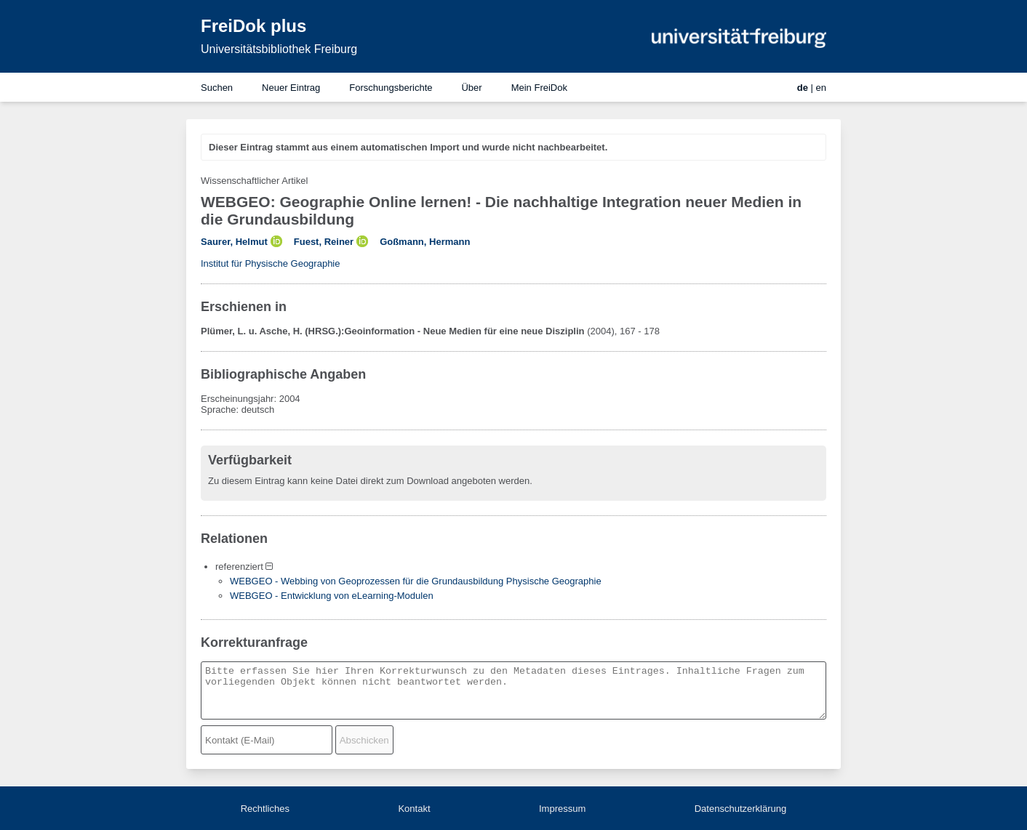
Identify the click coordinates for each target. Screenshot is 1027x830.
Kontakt (414, 808)
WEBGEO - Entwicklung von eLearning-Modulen (331, 595)
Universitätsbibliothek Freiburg (279, 49)
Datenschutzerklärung (740, 808)
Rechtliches (265, 808)
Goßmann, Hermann (425, 241)
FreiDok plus (253, 26)
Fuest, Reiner (323, 241)
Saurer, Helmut (234, 241)
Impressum (562, 808)
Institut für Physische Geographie (270, 263)
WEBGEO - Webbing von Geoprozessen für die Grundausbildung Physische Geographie (416, 581)
